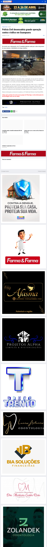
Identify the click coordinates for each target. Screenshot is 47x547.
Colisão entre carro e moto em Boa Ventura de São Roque (34, 131)
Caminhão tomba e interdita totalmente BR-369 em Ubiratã (12, 131)
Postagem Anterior (5, 171)
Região (9, 26)
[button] (1, 2)
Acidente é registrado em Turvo (8, 145)
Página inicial (4, 26)
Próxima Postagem (41, 171)
